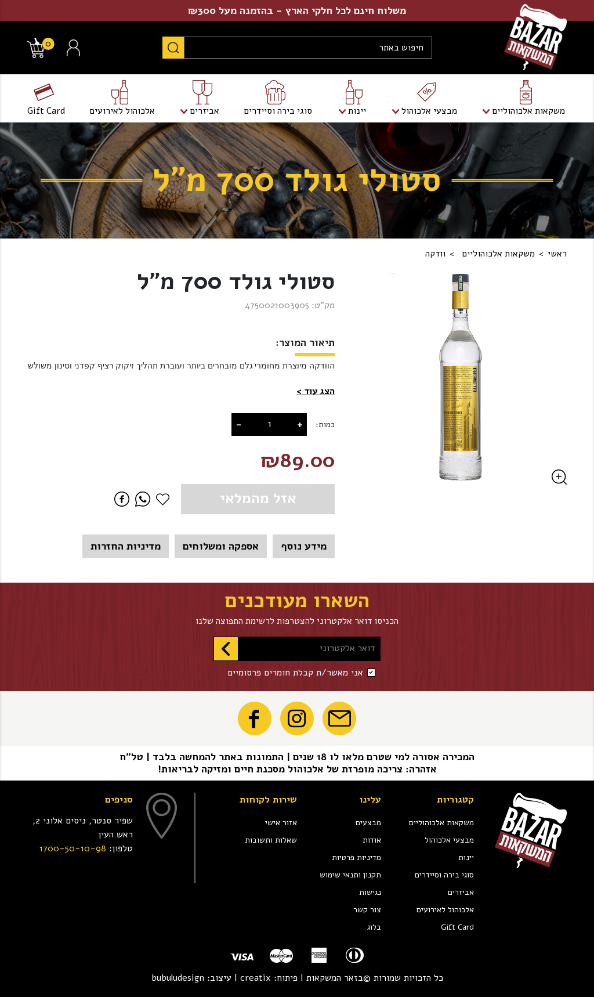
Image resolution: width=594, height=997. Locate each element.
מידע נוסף (304, 546)
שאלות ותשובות (271, 840)
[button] (315, 392)
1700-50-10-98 (72, 848)
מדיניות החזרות (125, 546)
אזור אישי (281, 822)
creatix (255, 977)
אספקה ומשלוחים (221, 546)
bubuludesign (177, 977)
